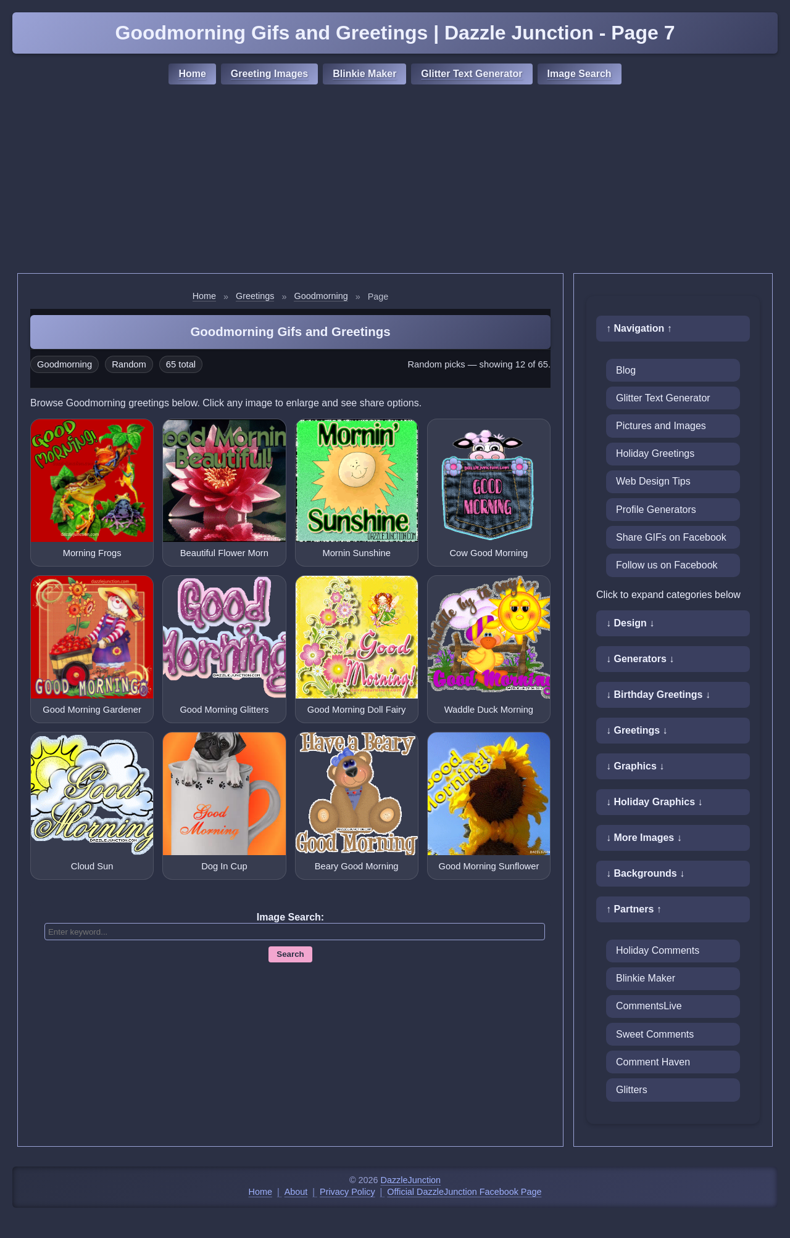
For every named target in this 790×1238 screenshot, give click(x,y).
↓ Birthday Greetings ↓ (658, 694)
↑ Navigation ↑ (639, 328)
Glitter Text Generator (471, 73)
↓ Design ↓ (630, 623)
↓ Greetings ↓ (637, 730)
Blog (626, 370)
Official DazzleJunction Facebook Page (464, 1192)
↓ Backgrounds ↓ (645, 873)
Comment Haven (653, 1062)
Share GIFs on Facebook (671, 537)
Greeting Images (269, 73)
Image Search (579, 73)
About (296, 1192)
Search (290, 954)
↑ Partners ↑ (634, 909)
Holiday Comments (657, 950)
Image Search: (290, 917)
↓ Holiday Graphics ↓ (654, 802)
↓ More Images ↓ (644, 837)
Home (192, 73)
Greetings (255, 296)
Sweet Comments (655, 1034)
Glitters (631, 1089)
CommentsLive (649, 1006)
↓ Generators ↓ (640, 659)
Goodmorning (320, 296)
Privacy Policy (347, 1192)
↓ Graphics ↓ (635, 766)
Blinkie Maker (364, 73)
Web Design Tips (653, 481)
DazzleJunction (411, 1180)
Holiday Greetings (655, 453)
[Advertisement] (395, 180)
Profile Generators (656, 509)
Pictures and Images (661, 425)
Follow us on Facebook (667, 565)
